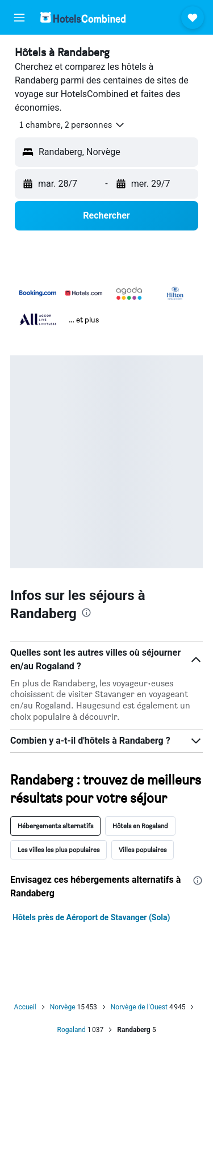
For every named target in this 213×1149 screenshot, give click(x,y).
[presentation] (86, 612)
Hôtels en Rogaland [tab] (140, 825)
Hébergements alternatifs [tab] (55, 825)
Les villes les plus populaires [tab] (58, 849)
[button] (19, 17)
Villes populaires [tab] (142, 849)
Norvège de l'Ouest (139, 1007)
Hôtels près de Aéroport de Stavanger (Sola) (91, 917)
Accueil (25, 1007)
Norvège (63, 1007)
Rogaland (71, 1030)
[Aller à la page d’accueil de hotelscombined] (83, 17)
